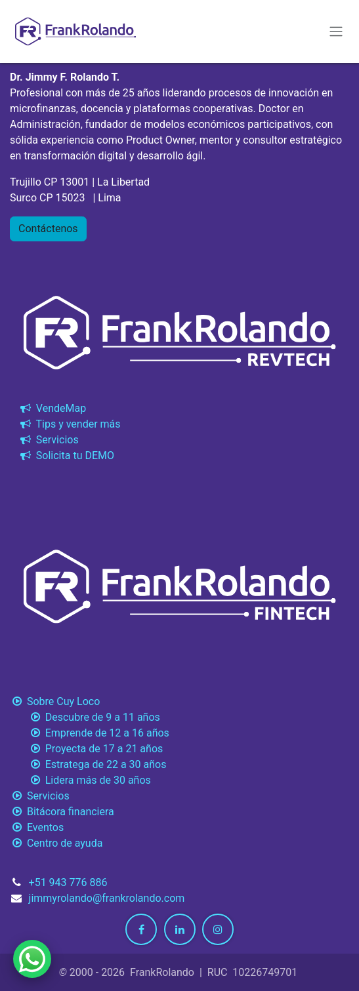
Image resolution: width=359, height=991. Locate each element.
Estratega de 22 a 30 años (88, 764)
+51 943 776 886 (68, 882)
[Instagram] (218, 929)
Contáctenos (48, 228)
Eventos (37, 827)
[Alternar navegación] (336, 31)
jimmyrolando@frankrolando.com (107, 898)
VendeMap (52, 408)
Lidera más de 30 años (80, 780)
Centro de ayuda (56, 843)
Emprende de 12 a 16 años (89, 733)
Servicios (48, 440)
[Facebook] (141, 929)
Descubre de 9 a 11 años (85, 717)
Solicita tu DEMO (66, 455)
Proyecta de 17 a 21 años (86, 748)
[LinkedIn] (180, 929)
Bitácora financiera (63, 811)
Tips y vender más (69, 424)
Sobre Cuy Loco (56, 701)
